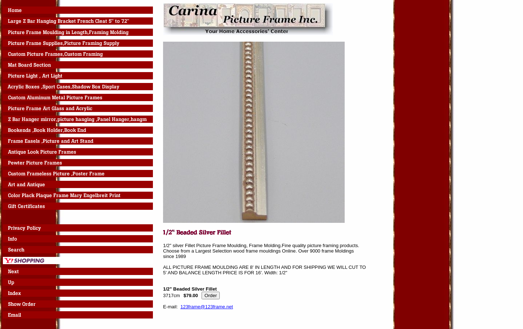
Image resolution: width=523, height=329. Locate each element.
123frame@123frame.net (207, 306)
